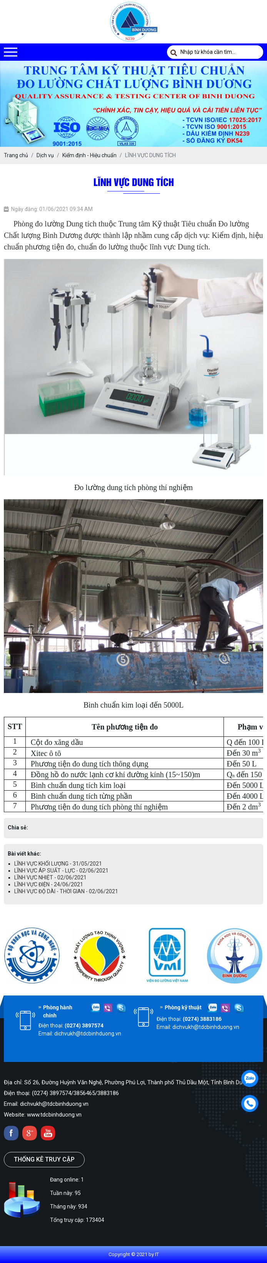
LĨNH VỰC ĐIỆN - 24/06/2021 (48, 884)
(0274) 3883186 (202, 1018)
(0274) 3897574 (84, 1025)
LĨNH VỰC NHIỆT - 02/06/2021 (50, 877)
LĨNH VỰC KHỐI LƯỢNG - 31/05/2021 (58, 864)
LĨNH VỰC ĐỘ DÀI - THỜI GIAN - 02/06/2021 (66, 891)
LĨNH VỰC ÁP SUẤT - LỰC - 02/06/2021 (61, 870)
